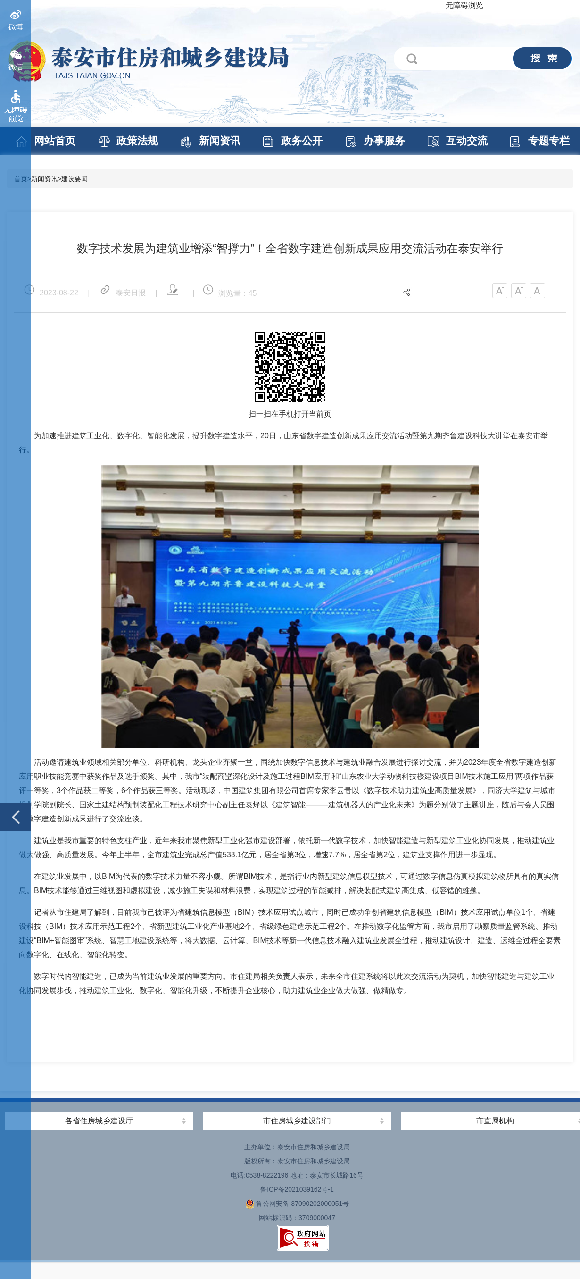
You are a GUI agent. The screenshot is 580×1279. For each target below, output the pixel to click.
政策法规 (136, 141)
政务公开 (301, 141)
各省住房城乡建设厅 (99, 1121)
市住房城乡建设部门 (297, 1121)
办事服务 (384, 141)
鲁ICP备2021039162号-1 (297, 1189)
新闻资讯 (219, 141)
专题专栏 (548, 141)
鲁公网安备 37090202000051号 (297, 1203)
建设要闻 (74, 179)
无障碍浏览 (464, 5)
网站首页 (54, 141)
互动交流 (466, 141)
